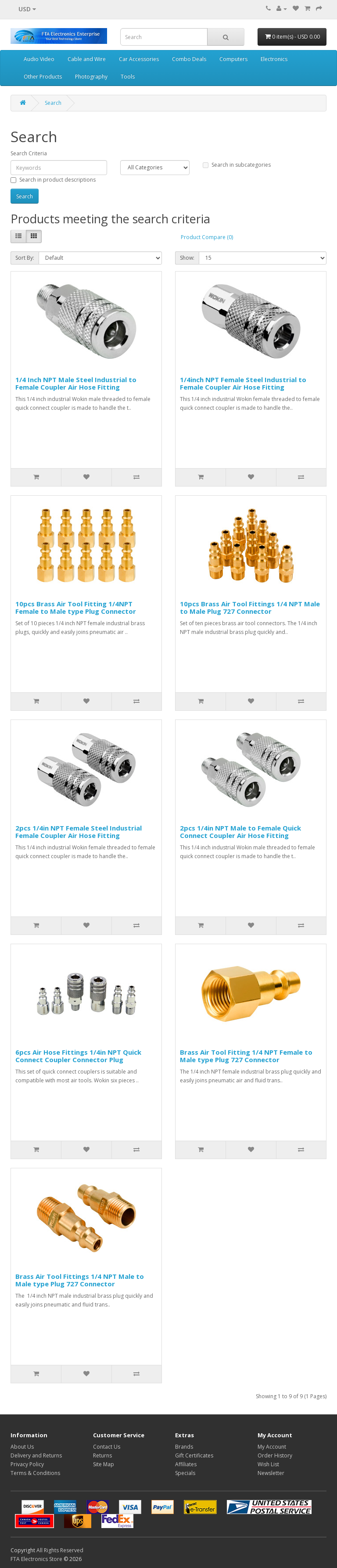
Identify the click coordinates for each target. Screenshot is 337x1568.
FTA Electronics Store (36, 1559)
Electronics (274, 59)
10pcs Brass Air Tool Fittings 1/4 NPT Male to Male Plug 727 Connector (250, 607)
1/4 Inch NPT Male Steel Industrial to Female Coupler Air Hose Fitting (75, 383)
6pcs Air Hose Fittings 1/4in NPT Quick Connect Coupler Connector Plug (78, 1056)
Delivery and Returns (36, 1455)
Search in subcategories (237, 164)
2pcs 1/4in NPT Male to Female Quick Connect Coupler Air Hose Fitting (240, 831)
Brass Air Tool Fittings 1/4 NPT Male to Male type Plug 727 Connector (79, 1280)
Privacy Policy (27, 1464)
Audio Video (39, 59)
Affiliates (186, 1464)
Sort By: (24, 257)
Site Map (103, 1464)
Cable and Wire (87, 59)
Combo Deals (189, 59)
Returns (102, 1455)
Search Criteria (29, 153)
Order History (275, 1455)
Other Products (43, 76)
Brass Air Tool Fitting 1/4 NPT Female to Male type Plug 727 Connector (246, 1056)
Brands (184, 1446)
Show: (187, 257)
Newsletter (271, 1473)
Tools (128, 76)
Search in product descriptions (53, 179)
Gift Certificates (194, 1455)
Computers (233, 59)
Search (53, 103)
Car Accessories (139, 59)
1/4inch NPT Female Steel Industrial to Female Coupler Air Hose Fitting (243, 383)
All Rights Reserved (59, 1550)
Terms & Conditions (35, 1473)
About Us (22, 1446)
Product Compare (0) (207, 237)
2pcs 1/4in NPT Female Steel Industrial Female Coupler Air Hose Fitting (78, 831)
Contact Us (106, 1446)
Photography (91, 76)
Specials (185, 1473)
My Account (272, 1446)
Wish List (268, 1464)
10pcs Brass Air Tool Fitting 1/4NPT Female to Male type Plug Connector (75, 607)
